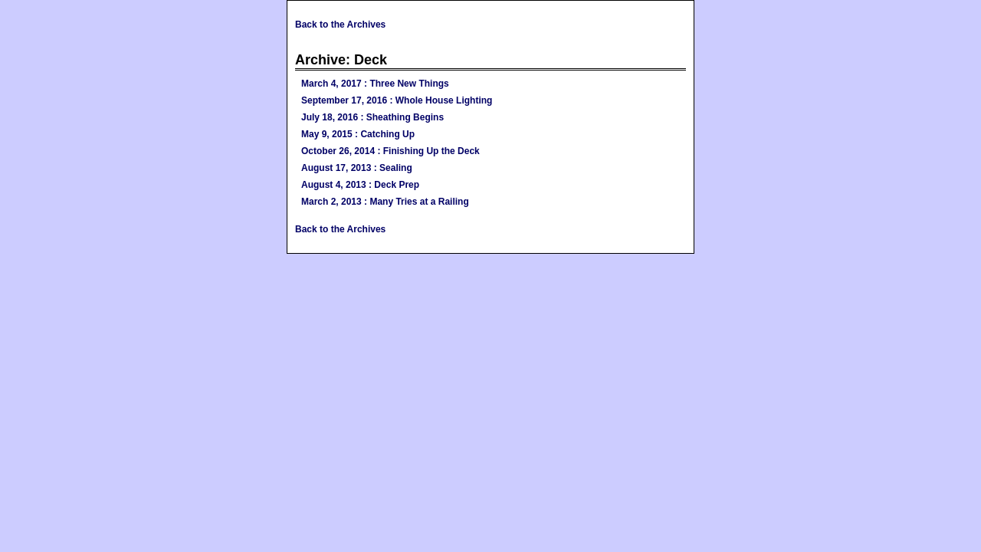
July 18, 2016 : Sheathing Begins (372, 117)
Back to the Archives (340, 24)
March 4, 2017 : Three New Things (375, 83)
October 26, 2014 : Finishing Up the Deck (390, 151)
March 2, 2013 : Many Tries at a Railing (385, 201)
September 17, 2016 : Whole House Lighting (396, 100)
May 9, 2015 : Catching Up (358, 134)
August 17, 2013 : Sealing (356, 168)
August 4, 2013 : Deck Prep (360, 184)
